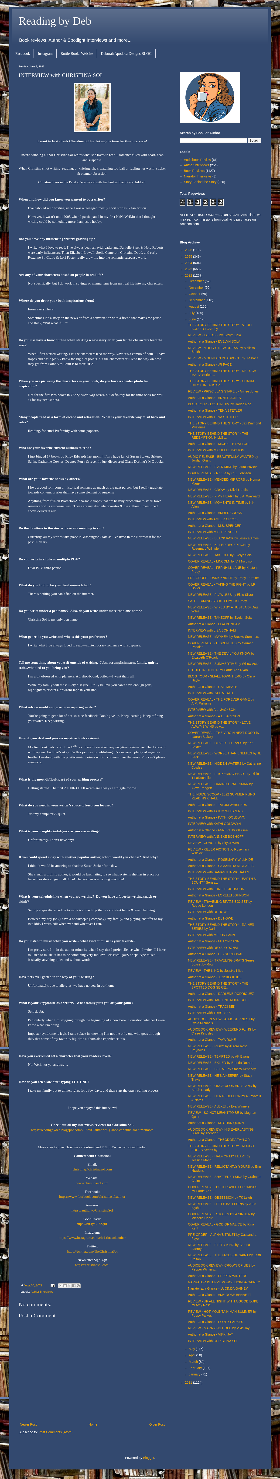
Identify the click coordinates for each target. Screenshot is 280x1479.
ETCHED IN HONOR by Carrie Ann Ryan (218, 670)
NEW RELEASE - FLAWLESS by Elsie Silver (220, 595)
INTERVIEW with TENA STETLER (213, 417)
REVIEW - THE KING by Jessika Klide (215, 970)
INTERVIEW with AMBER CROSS (213, 519)
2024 (189, 263)
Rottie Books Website (77, 54)
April (192, 1355)
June (193, 319)
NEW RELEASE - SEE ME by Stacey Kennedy (222, 1069)
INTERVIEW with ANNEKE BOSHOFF (216, 836)
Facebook (22, 54)
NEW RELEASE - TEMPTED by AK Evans (218, 1056)
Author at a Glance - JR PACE (210, 364)
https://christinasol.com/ (92, 1265)
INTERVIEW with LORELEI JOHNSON (216, 889)
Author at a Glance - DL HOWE (210, 918)
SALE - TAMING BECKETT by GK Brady (217, 601)
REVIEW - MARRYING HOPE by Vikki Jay (218, 1328)
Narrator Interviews (198, 176)
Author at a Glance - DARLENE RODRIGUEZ (221, 994)
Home (93, 1424)
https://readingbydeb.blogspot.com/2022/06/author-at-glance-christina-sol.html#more (92, 1130)
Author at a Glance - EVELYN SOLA (214, 341)
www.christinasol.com (92, 1183)
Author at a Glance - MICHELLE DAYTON (218, 444)
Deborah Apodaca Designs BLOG (126, 54)
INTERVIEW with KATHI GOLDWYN (214, 824)
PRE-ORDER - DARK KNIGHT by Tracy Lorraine (223, 578)
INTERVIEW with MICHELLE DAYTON (216, 450)
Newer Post (28, 1424)
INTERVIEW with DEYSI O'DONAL (213, 948)
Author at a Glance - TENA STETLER (215, 410)
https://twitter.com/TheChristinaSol (92, 1251)
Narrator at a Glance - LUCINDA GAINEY (218, 1288)
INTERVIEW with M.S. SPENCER (212, 532)
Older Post (157, 1424)
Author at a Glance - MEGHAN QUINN (216, 1123)
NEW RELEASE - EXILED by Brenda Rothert (220, 1063)
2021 (189, 1382)
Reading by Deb (55, 21)
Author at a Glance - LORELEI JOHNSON (218, 895)
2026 (189, 250)
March (194, 1362)
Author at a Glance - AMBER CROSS (215, 513)
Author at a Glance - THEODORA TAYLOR (219, 1140)
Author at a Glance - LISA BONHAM (214, 624)
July (192, 313)
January (195, 1374)
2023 (189, 269)
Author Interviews (42, 1291)
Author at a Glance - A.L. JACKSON (214, 716)
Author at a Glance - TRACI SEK (211, 1006)
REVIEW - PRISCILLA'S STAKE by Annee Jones (223, 391)
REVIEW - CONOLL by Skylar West (214, 843)
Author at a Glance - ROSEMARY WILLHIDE (220, 859)
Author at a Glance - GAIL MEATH (212, 687)
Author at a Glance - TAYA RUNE (212, 1040)
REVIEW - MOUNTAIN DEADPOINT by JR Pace (223, 358)
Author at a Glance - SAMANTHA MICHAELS (221, 866)
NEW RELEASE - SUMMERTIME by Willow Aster (224, 664)
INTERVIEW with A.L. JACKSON (212, 710)
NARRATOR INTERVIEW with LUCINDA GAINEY (224, 1282)
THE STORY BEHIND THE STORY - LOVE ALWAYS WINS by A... (219, 724)
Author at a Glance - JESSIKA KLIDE (215, 977)
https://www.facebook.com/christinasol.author (92, 1196)
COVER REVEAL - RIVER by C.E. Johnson (219, 473)
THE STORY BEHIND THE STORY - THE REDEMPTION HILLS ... (218, 435)
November (197, 287)
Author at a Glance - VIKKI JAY (210, 1334)
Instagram (45, 54)
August (194, 306)
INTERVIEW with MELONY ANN (211, 935)
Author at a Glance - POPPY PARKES (215, 1322)
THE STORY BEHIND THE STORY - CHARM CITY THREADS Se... (221, 383)
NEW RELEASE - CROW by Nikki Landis (218, 490)
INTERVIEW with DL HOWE (208, 912)
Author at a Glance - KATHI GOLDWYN (216, 817)
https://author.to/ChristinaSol (92, 1210)
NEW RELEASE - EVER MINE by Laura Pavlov (222, 467)
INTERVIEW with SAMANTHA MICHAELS (218, 872)
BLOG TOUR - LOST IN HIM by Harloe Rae (219, 404)
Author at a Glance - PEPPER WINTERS (217, 1276)
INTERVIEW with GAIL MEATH (210, 693)
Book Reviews (194, 171)
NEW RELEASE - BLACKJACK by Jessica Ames (223, 538)
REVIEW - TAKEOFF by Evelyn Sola (214, 335)
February (196, 1368)
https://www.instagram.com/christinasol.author (92, 1237)
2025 (189, 256)
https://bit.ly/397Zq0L (92, 1224)
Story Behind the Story (200, 182)
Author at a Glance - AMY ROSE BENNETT (219, 1295)
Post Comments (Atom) (55, 1432)
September (197, 300)
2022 (189, 275)
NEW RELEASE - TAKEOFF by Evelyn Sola (220, 555)
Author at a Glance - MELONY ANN (213, 941)
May (192, 1349)
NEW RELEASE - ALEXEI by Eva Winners (218, 1106)
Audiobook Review (197, 160)
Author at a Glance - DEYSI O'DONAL (215, 954)
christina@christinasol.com (92, 1169)
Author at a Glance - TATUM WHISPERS (217, 805)
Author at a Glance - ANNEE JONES (214, 398)
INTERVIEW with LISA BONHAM (212, 630)
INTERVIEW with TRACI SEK (209, 1013)
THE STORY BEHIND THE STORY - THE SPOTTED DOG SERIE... (218, 985)
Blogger (148, 1458)
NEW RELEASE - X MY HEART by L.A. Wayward (224, 496)
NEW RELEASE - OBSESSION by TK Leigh (220, 1197)
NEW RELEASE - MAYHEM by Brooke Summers (223, 637)
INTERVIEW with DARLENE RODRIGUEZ (218, 1000)
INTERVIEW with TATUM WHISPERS (215, 811)
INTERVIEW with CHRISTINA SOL (213, 1341)
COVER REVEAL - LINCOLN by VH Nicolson (220, 561)
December (197, 281)
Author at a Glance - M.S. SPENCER (215, 526)
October (195, 294)
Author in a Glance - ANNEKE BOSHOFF (218, 830)
